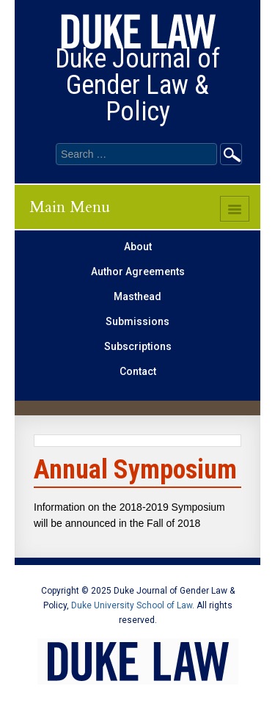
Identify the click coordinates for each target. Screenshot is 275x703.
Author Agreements (138, 271)
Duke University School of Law (131, 605)
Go (231, 154)
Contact (138, 371)
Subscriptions (138, 346)
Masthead (137, 296)
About (138, 246)
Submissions (137, 321)
